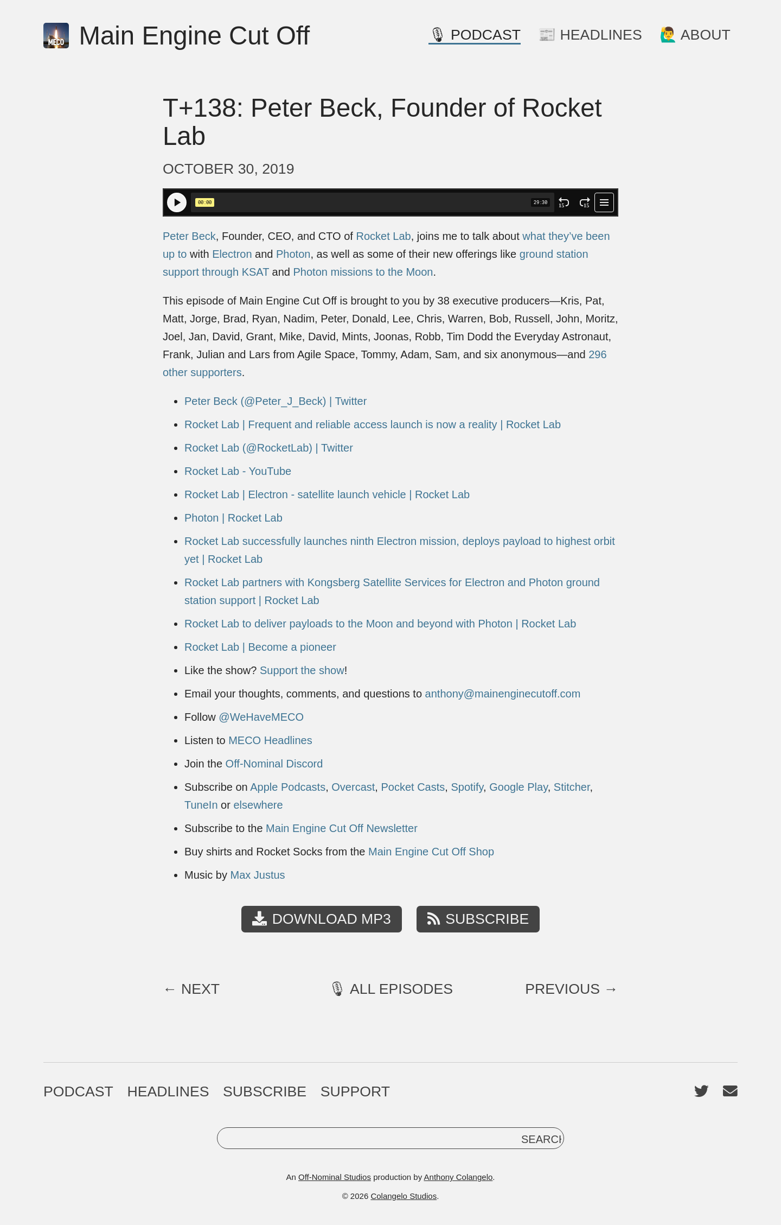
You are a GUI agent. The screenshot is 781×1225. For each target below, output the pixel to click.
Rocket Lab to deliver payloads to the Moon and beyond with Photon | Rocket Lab (380, 624)
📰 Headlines (590, 35)
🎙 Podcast (474, 35)
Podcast (78, 1091)
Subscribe (478, 919)
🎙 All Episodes (390, 989)
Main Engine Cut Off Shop (431, 852)
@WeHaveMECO (261, 717)
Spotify (467, 787)
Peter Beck (189, 236)
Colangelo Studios (403, 1196)
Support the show (302, 670)
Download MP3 (321, 919)
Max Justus (257, 875)
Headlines (168, 1091)
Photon (293, 254)
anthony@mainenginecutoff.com (503, 694)
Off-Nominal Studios (334, 1177)
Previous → (571, 989)
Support (355, 1091)
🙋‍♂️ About (695, 35)
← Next (191, 989)
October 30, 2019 (229, 169)
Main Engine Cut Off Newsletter (342, 828)
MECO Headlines (270, 740)
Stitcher (572, 787)
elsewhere (258, 805)
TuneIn (201, 805)
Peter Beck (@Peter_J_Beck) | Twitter (275, 401)
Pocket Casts (413, 787)
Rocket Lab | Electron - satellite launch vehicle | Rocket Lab (327, 494)
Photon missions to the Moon (363, 272)
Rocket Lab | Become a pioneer (260, 647)
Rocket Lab (383, 236)
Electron (232, 254)
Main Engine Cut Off (176, 36)
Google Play (518, 787)
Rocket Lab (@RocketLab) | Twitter (268, 448)
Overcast (353, 787)
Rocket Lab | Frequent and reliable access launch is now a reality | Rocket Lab (372, 424)
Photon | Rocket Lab (233, 518)
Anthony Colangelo (458, 1177)
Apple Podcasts (287, 787)
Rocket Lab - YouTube (237, 471)
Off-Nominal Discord (274, 764)
